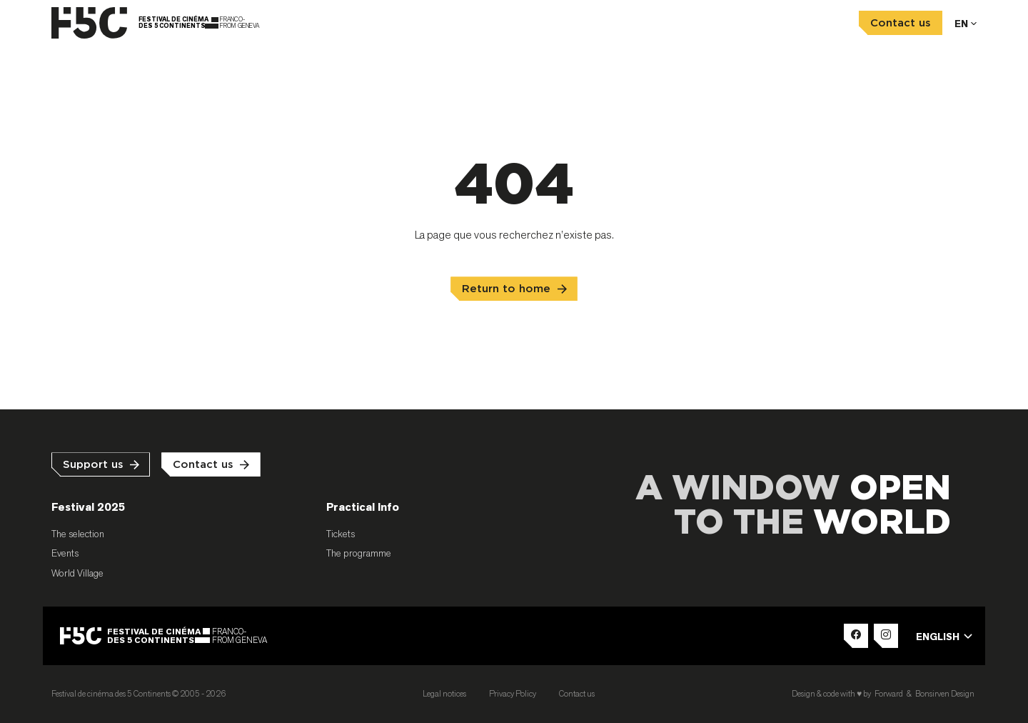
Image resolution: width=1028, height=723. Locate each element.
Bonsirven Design (944, 693)
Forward (889, 693)
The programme (358, 553)
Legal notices (444, 693)
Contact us (900, 23)
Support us (93, 464)
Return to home (506, 289)
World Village (77, 573)
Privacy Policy (512, 693)
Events (65, 553)
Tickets (340, 533)
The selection (77, 533)
